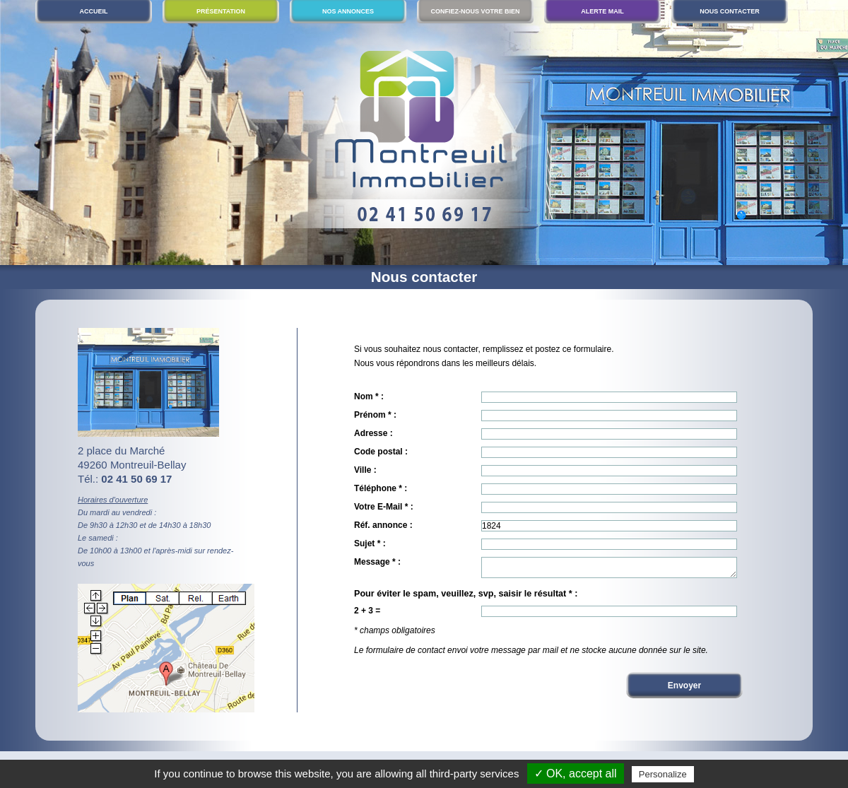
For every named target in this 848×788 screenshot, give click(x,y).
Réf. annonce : (383, 525)
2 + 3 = (367, 615)
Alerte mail (602, 11)
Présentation (220, 11)
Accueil (94, 11)
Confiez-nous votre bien (474, 11)
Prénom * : (375, 415)
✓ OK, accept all (575, 774)
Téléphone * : (380, 488)
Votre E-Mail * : (383, 507)
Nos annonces (348, 11)
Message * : (377, 562)
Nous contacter (729, 11)
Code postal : (381, 452)
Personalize (663, 774)
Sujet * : (370, 543)
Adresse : (373, 433)
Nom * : (369, 396)
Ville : (365, 470)
